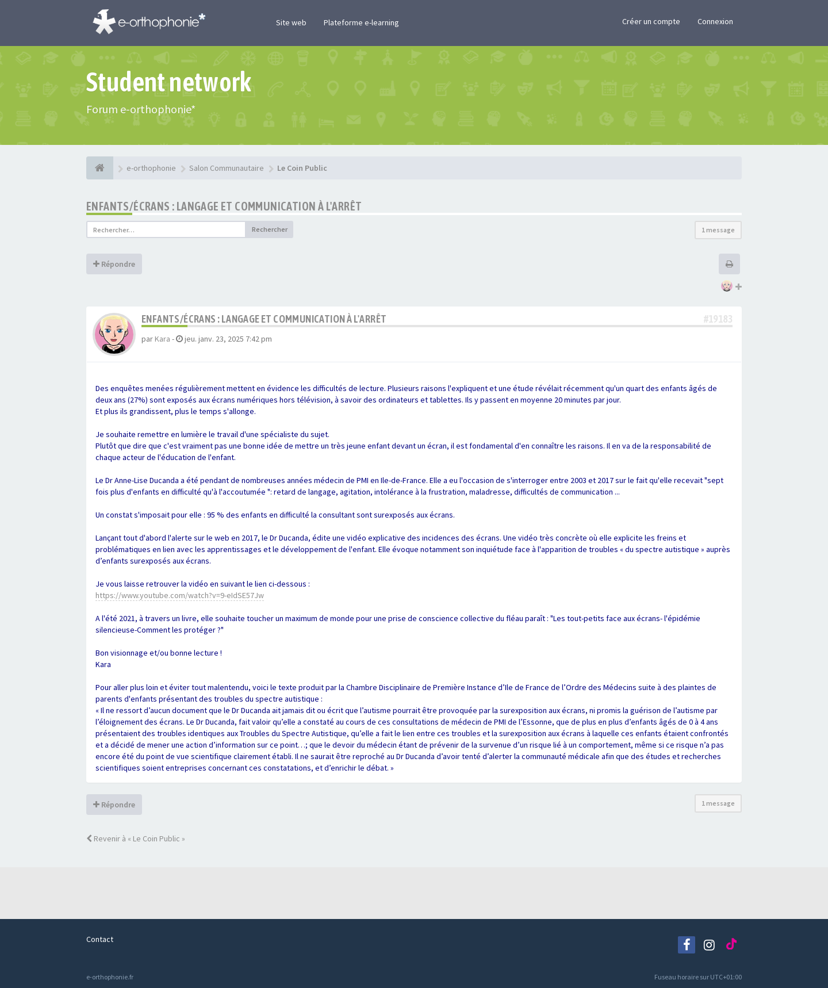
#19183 (718, 319)
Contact (99, 939)
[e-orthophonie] (99, 167)
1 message (718, 229)
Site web (291, 22)
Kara (162, 339)
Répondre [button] (114, 264)
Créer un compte (651, 21)
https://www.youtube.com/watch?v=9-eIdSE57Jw (179, 595)
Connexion (715, 21)
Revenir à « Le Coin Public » (135, 838)
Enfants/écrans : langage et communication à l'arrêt (224, 206)
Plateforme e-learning (361, 22)
